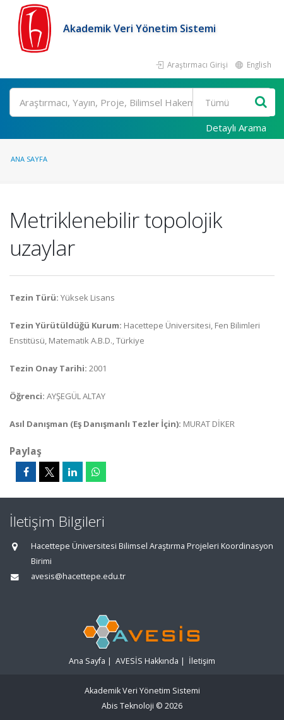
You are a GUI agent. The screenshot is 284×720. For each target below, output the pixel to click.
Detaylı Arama (236, 127)
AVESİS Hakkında (147, 661)
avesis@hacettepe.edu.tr (78, 576)
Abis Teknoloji (128, 705)
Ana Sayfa (29, 159)
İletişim (202, 661)
